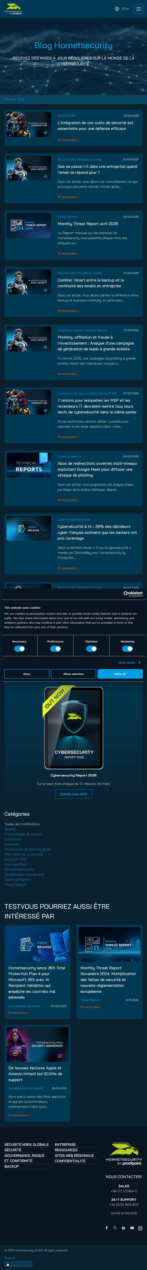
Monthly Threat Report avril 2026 (88, 223)
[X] (115, 1228)
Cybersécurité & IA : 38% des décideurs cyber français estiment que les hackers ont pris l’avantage (97, 532)
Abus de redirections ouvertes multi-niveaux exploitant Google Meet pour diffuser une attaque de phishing (97, 469)
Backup (9, 829)
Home (8, 99)
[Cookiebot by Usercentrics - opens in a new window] (126, 594)
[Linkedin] (124, 1228)
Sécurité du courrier (89, 159)
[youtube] (132, 1228)
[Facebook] (107, 1228)
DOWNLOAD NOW (73, 794)
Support (10, 1258)
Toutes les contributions (22, 824)
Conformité (12, 839)
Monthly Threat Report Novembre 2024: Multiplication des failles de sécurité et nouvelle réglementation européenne (108, 979)
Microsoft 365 (67, 115)
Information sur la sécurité (23, 854)
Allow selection (73, 673)
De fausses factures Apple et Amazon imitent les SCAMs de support (35, 1073)
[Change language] (121, 9)
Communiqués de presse (74, 519)
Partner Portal (20, 1264)
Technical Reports (95, 330)
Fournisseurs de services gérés (77, 393)
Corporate (11, 844)
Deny (27, 673)
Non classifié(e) (15, 864)
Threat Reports (67, 216)
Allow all (120, 673)
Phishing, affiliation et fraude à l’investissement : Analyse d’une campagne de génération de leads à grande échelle (96, 343)
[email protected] (124, 1213)
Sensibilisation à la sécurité (24, 874)
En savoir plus (67, 140)
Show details (127, 662)
